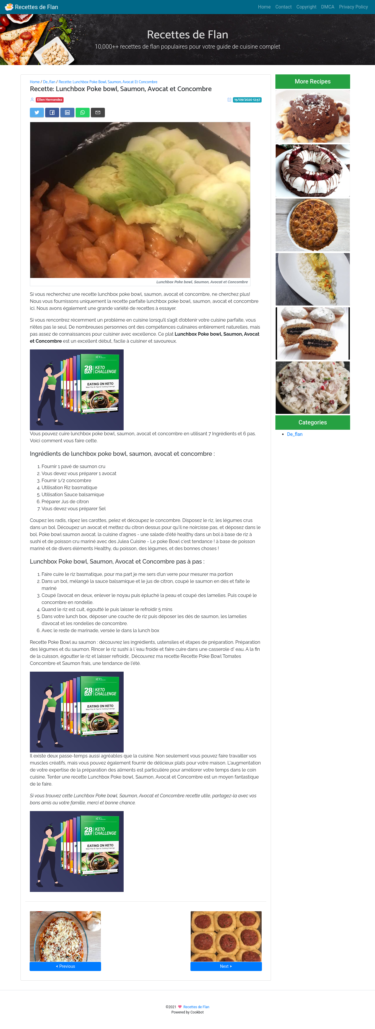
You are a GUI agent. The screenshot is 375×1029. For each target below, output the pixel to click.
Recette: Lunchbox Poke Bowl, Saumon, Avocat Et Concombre (108, 82)
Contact (283, 7)
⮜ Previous (65, 966)
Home (264, 7)
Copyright (306, 7)
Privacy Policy (353, 7)
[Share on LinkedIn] (67, 112)
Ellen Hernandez (49, 100)
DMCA (327, 7)
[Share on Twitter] (37, 112)
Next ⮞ (226, 966)
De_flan (49, 82)
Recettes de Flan (31, 7)
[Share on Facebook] (52, 112)
